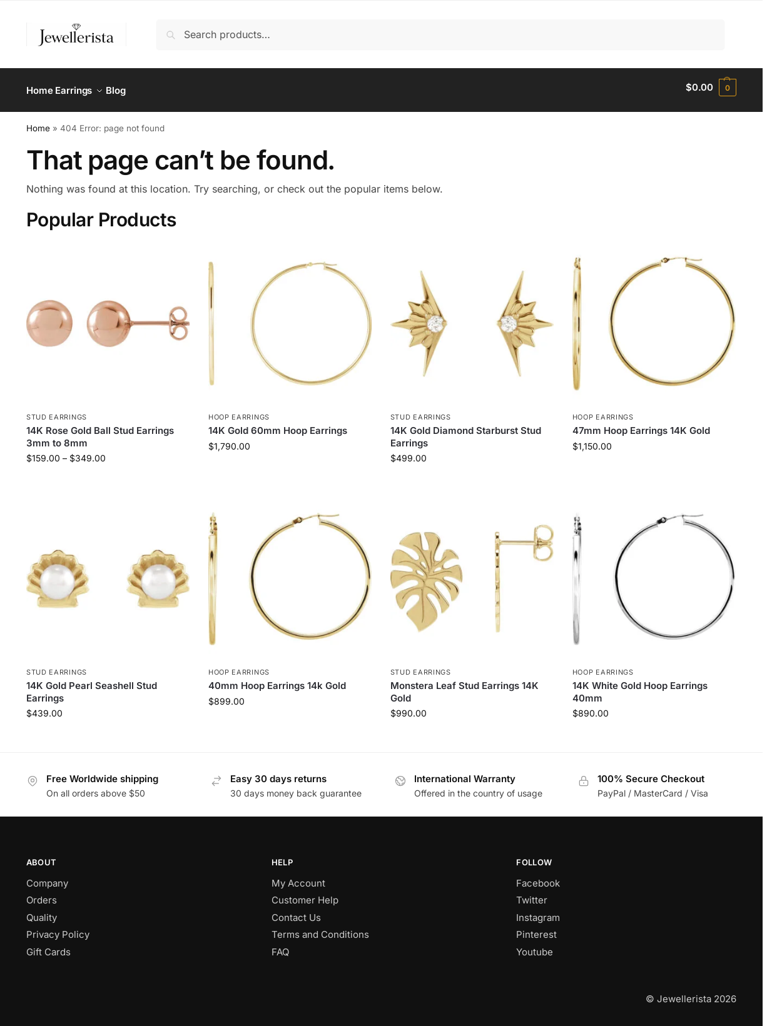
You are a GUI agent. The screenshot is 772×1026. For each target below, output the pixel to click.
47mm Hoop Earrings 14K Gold (641, 425)
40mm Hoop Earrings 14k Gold (277, 681)
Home (38, 123)
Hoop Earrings (239, 411)
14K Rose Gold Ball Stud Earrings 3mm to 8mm (100, 431)
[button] (711, 87)
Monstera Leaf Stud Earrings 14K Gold (464, 687)
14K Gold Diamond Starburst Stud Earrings (465, 431)
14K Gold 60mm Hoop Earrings (277, 425)
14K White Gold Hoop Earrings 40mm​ (640, 687)
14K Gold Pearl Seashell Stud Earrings (91, 687)
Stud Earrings (56, 411)
